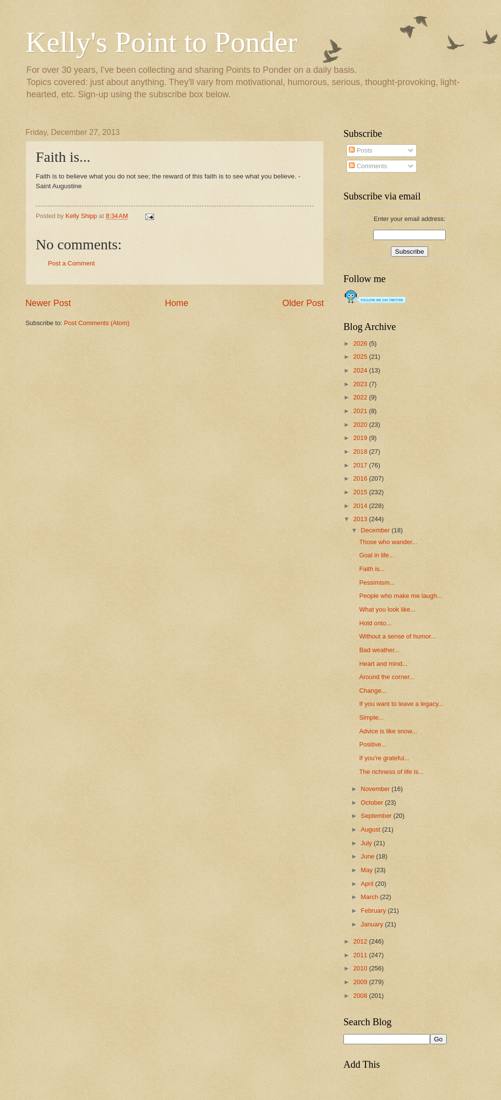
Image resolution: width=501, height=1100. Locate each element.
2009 (361, 982)
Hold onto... (375, 623)
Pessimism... (377, 582)
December (376, 530)
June (368, 856)
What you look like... (387, 609)
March (370, 897)
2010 (361, 968)
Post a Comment (71, 263)
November (376, 788)
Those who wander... (388, 542)
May (367, 870)
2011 (361, 955)
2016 (361, 478)
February (374, 910)
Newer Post (48, 303)
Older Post (303, 303)
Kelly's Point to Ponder (161, 42)
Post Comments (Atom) (97, 323)
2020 (361, 424)
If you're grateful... (384, 758)
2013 (361, 519)
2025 (361, 356)
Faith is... (372, 568)
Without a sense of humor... (397, 636)
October (373, 802)
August (371, 829)
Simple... (371, 717)
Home (176, 303)
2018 (361, 451)
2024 (361, 370)
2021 (361, 411)
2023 (361, 384)
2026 (361, 343)
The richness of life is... (391, 771)
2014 (361, 505)
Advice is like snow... (388, 731)
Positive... (373, 744)
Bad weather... (379, 650)
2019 (361, 437)
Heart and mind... (383, 663)
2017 (361, 465)
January (373, 924)
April (368, 883)
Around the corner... (386, 677)
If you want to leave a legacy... (401, 703)
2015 (361, 492)
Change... (373, 690)
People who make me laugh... (400, 595)
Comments (368, 166)
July (367, 843)
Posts (360, 150)
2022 (361, 397)
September (377, 815)
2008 (361, 995)
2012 (361, 941)
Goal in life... (376, 555)
